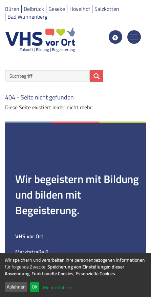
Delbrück (34, 9)
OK (35, 286)
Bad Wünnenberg (27, 17)
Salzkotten (106, 9)
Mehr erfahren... (59, 287)
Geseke (56, 9)
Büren (12, 9)
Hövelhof (79, 9)
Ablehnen (16, 286)
